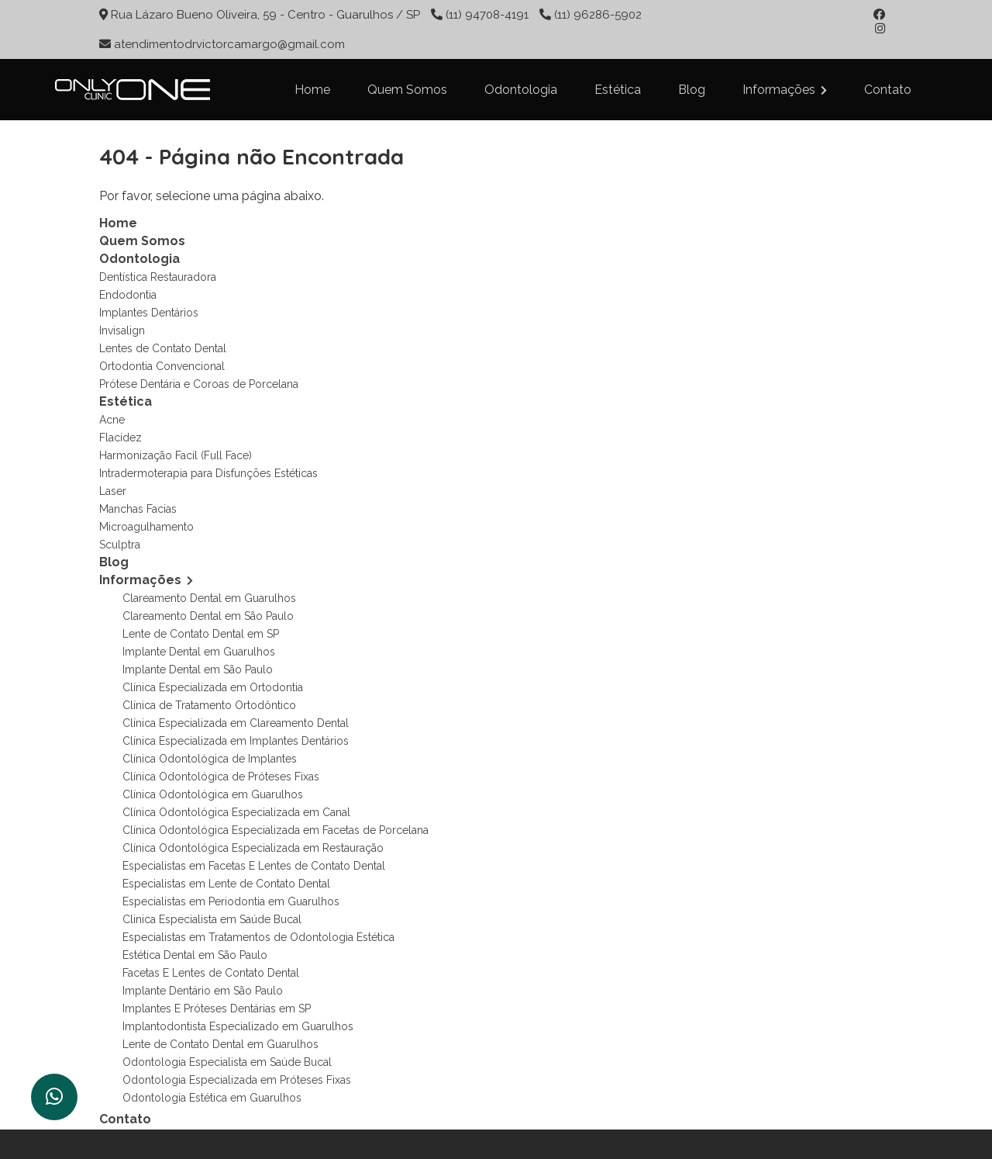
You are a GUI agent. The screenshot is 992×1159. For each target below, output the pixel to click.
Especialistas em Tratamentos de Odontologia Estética (258, 937)
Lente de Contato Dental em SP (200, 634)
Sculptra (119, 544)
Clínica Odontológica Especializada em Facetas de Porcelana (275, 830)
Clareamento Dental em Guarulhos (209, 598)
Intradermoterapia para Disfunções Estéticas (208, 473)
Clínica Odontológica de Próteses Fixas (220, 776)
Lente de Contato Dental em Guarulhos (220, 1044)
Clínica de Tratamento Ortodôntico (209, 705)
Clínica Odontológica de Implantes (209, 758)
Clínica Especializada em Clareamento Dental (235, 723)
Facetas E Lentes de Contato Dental (210, 973)
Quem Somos (407, 89)
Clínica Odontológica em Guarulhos (212, 794)
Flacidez (120, 437)
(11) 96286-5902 (596, 15)
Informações (784, 89)
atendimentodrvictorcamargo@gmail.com (229, 44)
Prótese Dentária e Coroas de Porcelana (198, 384)
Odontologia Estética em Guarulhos (211, 1098)
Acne (112, 419)
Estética (617, 89)
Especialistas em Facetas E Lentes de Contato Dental (253, 866)
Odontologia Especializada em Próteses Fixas (236, 1080)
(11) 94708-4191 (487, 15)
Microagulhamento (146, 527)
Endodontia (128, 295)
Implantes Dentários (148, 312)
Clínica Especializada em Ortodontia (212, 687)
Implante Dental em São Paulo (197, 669)
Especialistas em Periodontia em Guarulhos (230, 901)
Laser (112, 491)
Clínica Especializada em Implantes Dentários (235, 741)
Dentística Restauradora (157, 277)
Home (312, 89)
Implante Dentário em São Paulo (202, 990)
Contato (887, 89)
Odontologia (520, 89)
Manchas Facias (138, 509)
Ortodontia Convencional (162, 366)
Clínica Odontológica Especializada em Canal (236, 812)
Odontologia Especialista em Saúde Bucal (227, 1062)
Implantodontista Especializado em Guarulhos (237, 1026)
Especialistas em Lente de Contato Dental (226, 883)
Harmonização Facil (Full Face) (175, 455)
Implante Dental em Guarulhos (198, 651)
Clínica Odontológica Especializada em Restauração (253, 848)
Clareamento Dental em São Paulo (208, 616)
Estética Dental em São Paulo (194, 955)
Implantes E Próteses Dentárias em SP (216, 1008)
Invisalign (122, 330)
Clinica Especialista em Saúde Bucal (211, 919)
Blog (691, 89)
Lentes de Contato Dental (162, 348)
